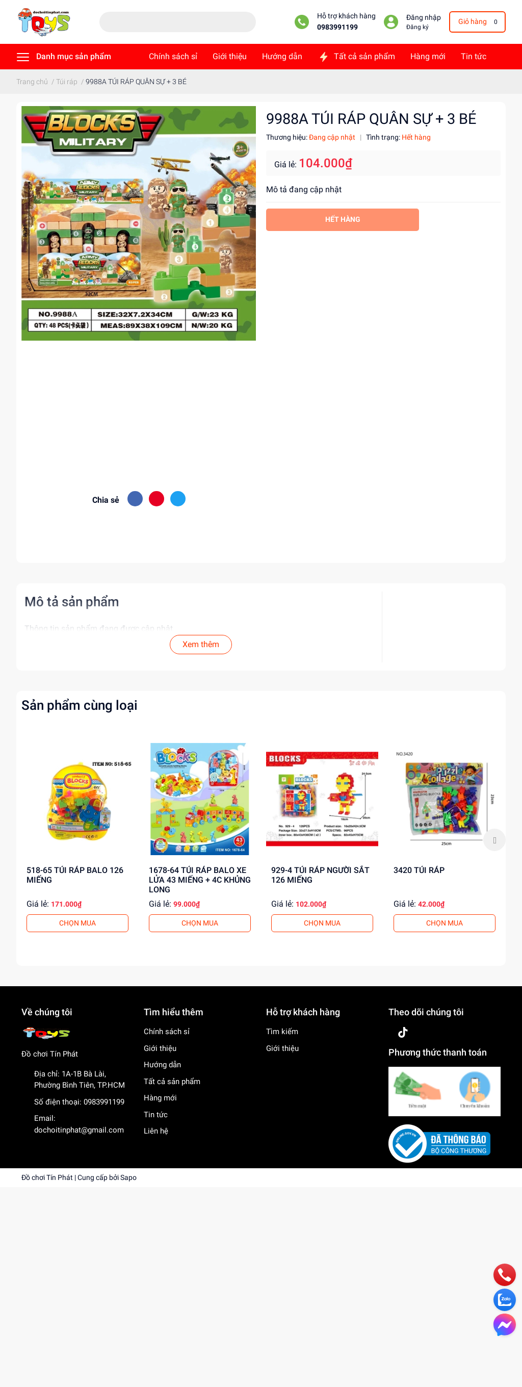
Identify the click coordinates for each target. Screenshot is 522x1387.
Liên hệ (156, 1131)
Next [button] (494, 840)
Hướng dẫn (162, 1064)
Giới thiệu (160, 1048)
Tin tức (156, 1114)
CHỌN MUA (77, 923)
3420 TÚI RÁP (419, 870)
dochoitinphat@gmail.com (79, 1130)
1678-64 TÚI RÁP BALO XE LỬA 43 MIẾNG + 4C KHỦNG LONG (200, 879)
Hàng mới (160, 1097)
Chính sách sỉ (167, 1031)
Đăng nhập (423, 17)
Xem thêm (200, 644)
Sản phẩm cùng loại (79, 705)
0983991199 (337, 27)
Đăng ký (417, 27)
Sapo (128, 1177)
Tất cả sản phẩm (172, 1081)
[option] (77, 840)
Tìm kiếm (282, 1031)
